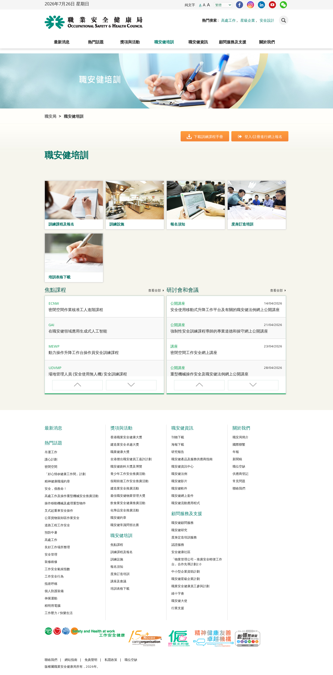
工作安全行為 (54, 576)
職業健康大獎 (119, 452)
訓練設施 (116, 559)
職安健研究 (179, 530)
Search (283, 20)
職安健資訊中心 (182, 466)
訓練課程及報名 (121, 552)
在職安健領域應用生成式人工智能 (78, 331)
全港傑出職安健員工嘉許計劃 (131, 459)
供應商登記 (240, 473)
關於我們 (267, 42)
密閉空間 (51, 466)
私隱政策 (111, 659)
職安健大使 (179, 600)
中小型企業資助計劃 (185, 571)
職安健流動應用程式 (185, 503)
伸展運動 (51, 598)
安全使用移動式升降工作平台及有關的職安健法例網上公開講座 (225, 309)
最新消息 (61, 42)
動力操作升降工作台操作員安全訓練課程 (84, 352)
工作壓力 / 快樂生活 (59, 613)
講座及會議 (118, 581)
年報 (236, 452)
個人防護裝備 (54, 591)
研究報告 (177, 452)
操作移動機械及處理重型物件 (65, 503)
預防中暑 (51, 532)
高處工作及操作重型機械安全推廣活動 (71, 496)
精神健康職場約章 (57, 481)
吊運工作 (51, 452)
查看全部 (156, 290)
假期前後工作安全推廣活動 (129, 481)
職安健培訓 (164, 42)
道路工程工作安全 (57, 525)
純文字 (190, 4)
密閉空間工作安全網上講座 (193, 352)
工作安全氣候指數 (57, 569)
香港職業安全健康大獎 (126, 437)
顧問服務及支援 (232, 42)
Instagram (250, 4)
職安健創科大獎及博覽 (126, 466)
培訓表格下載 (119, 588)
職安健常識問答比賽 (124, 525)
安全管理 (51, 554)
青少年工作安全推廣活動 (127, 473)
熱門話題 (96, 42)
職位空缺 (239, 466)
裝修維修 (51, 561)
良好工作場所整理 (57, 547)
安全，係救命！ (56, 488)
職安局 (50, 116)
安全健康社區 (180, 552)
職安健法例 (179, 473)
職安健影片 (179, 481)
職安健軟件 (179, 488)
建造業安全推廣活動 (124, 488)
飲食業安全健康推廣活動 (127, 503)
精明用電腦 (52, 605)
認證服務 (177, 544)
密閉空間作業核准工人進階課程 (76, 309)
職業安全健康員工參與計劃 (190, 586)
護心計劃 (51, 459)
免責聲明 (91, 659)
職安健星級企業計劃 (185, 579)
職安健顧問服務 (182, 522)
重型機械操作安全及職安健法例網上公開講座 (209, 374)
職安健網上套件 (182, 495)
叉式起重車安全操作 (59, 510)
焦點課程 (116, 544)
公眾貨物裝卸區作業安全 (62, 518)
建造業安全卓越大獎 (124, 444)
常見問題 (239, 481)
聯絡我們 (239, 488)
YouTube (272, 4)
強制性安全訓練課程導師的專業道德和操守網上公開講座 (219, 331)
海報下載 (177, 444)
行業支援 (177, 608)
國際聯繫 (239, 444)
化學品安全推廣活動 (124, 510)
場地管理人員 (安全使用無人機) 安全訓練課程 (88, 374)
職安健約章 (118, 517)
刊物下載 (177, 437)
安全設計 (267, 20)
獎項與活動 (130, 42)
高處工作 (228, 20)
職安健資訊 (198, 42)
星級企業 (247, 20)
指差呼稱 (51, 583)
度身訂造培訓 (119, 574)
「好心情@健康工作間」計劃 (65, 474)
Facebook (239, 4)
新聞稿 (237, 459)
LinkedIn (261, 4)
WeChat (283, 4)
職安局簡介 (240, 437)
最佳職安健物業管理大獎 (127, 495)
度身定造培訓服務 (184, 537)
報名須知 (116, 566)
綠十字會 (177, 593)
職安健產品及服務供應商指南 (192, 459)
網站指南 (71, 659)
